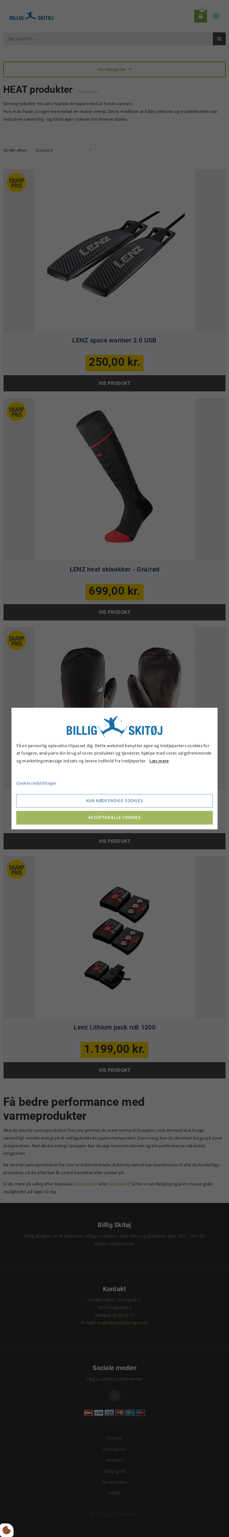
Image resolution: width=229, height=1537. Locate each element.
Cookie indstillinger (36, 783)
